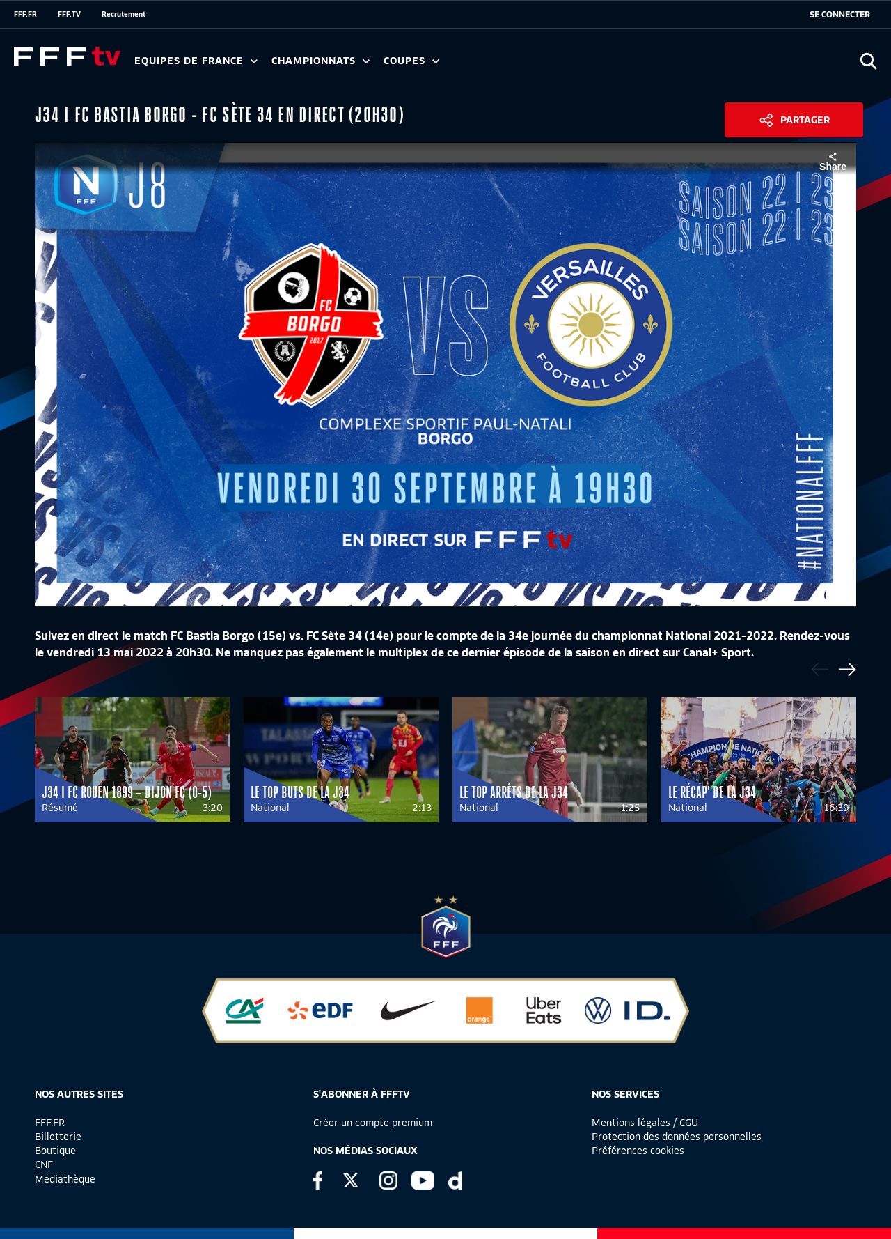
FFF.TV (69, 14)
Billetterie (58, 1136)
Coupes (411, 61)
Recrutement (123, 14)
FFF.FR (25, 14)
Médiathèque (65, 1179)
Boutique (55, 1150)
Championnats (320, 61)
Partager (805, 119)
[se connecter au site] (840, 14)
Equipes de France (196, 61)
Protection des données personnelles (677, 1136)
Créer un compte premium (372, 1122)
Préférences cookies (638, 1150)
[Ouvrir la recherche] (868, 61)
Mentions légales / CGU (645, 1122)
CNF (44, 1164)
